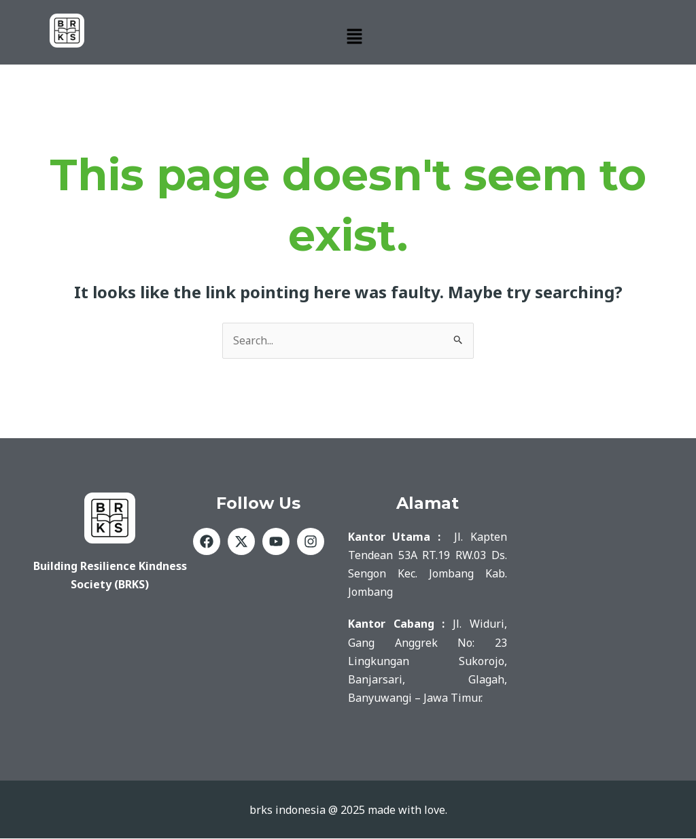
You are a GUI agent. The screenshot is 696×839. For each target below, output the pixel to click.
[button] (354, 36)
